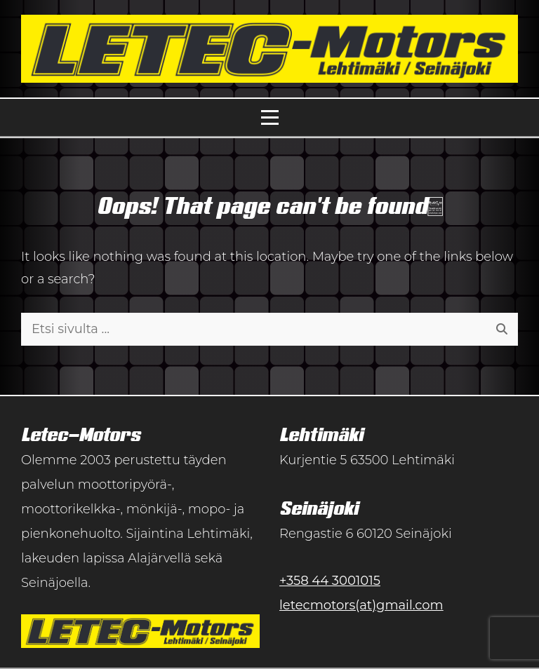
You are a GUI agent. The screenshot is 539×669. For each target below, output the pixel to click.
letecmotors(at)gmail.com (361, 605)
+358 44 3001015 (329, 580)
